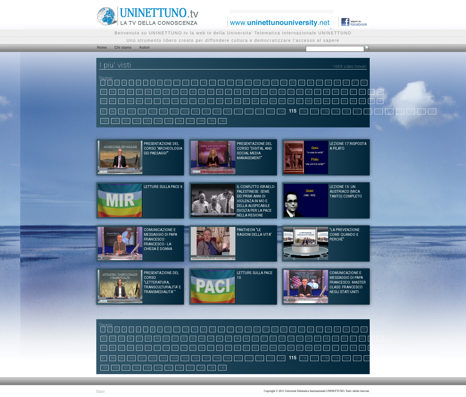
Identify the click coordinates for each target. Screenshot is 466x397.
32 (364, 83)
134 (158, 121)
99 (121, 111)
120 (346, 111)
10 (168, 83)
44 (202, 92)
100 (131, 111)
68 (130, 101)
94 (362, 101)
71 (157, 101)
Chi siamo (122, 47)
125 (400, 111)
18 (239, 83)
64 (380, 92)
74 (184, 101)
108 (217, 111)
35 (121, 92)
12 (186, 83)
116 (303, 111)
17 (230, 83)
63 (371, 92)
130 (115, 121)
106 (195, 111)
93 (353, 101)
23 (284, 83)
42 (184, 92)
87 (300, 101)
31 (355, 83)
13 (194, 83)
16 (221, 83)
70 (148, 101)
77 (210, 101)
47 (228, 92)
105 (185, 111)
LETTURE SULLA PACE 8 (163, 187)
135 (168, 121)
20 (257, 83)
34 (112, 92)
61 (353, 92)
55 (300, 92)
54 (291, 92)
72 (166, 101)
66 (112, 101)
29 (337, 83)
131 (126, 121)
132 (136, 121)
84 (273, 101)
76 (202, 101)
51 (264, 92)
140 (222, 121)
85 (282, 101)
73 (175, 101)
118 (325, 111)
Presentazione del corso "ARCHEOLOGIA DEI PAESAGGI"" (163, 148)
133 (147, 121)
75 (193, 101)
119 (336, 111)
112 (259, 111)
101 (142, 111)
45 (210, 92)
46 (219, 92)
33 (104, 92)
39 (157, 92)
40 (166, 92)
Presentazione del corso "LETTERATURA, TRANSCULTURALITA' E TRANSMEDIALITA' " (162, 282)
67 (121, 101)
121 (357, 111)
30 (346, 83)
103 (163, 111)
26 (310, 83)
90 (326, 101)
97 (104, 111)
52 (273, 92)
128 (432, 111)
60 (344, 92)
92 (344, 101)
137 (190, 121)
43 (193, 92)
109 (227, 111)
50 (255, 92)
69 (139, 101)
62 (362, 92)
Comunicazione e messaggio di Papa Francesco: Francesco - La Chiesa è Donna (160, 239)
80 (237, 101)
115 (292, 111)
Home (102, 47)
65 (104, 101)
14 (203, 83)
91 (335, 101)
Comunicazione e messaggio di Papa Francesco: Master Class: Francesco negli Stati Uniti (348, 282)
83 (264, 101)
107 (206, 111)
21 (266, 83)
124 (389, 111)
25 (301, 83)
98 (112, 111)
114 (281, 111)
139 (211, 121)
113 (270, 111)
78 (219, 101)
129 (104, 121)
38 (148, 92)
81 (246, 101)
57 (317, 92)
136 (179, 121)
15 (212, 83)
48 (237, 92)
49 (246, 92)
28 (328, 83)
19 (248, 83)
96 (380, 101)
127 (421, 111)
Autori (144, 47)
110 (238, 111)
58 (326, 92)
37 (139, 92)
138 (201, 121)
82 (255, 101)
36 (130, 92)
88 (309, 101)
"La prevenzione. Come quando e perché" (345, 234)
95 (371, 101)
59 (335, 92)
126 (410, 111)
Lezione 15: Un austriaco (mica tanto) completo (346, 191)
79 (228, 101)
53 (282, 92)
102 (152, 111)
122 (368, 111)
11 (177, 83)
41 (175, 92)
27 (319, 83)
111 (249, 111)
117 (314, 111)
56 (309, 92)
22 (275, 83)
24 (293, 83)
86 (291, 101)
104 (174, 111)
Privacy (100, 391)
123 (378, 111)
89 (317, 101)
